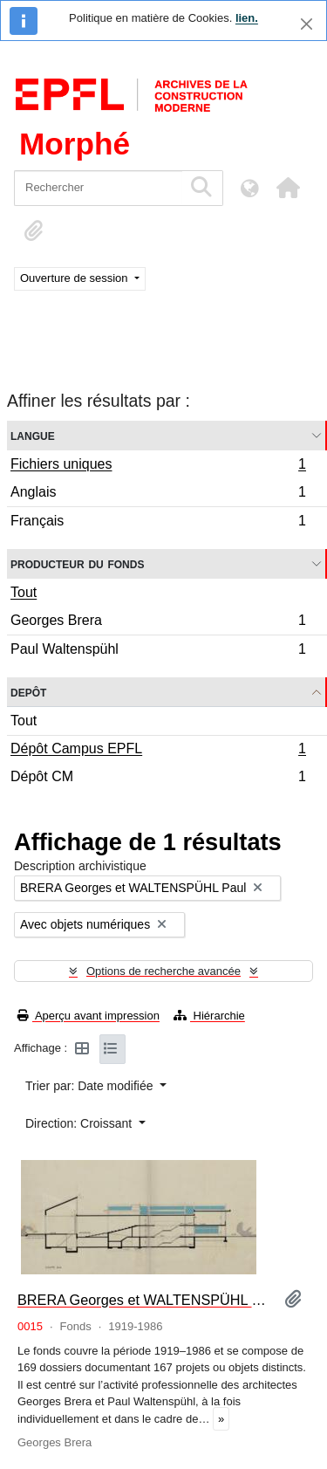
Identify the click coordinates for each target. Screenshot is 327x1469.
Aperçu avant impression (88, 1015)
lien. (246, 17)
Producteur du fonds (77, 563)
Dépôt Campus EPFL (158, 750)
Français (158, 523)
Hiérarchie (209, 1015)
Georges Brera (158, 622)
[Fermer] (306, 24)
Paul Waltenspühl (158, 651)
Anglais (158, 494)
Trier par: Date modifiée (90, 1086)
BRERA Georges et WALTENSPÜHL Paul (143, 1300)
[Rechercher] (98, 188)
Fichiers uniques (158, 466)
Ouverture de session (75, 278)
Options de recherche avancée (163, 971)
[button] (288, 187)
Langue (32, 435)
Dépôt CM (158, 778)
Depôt (28, 691)
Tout (23, 592)
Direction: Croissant (80, 1123)
